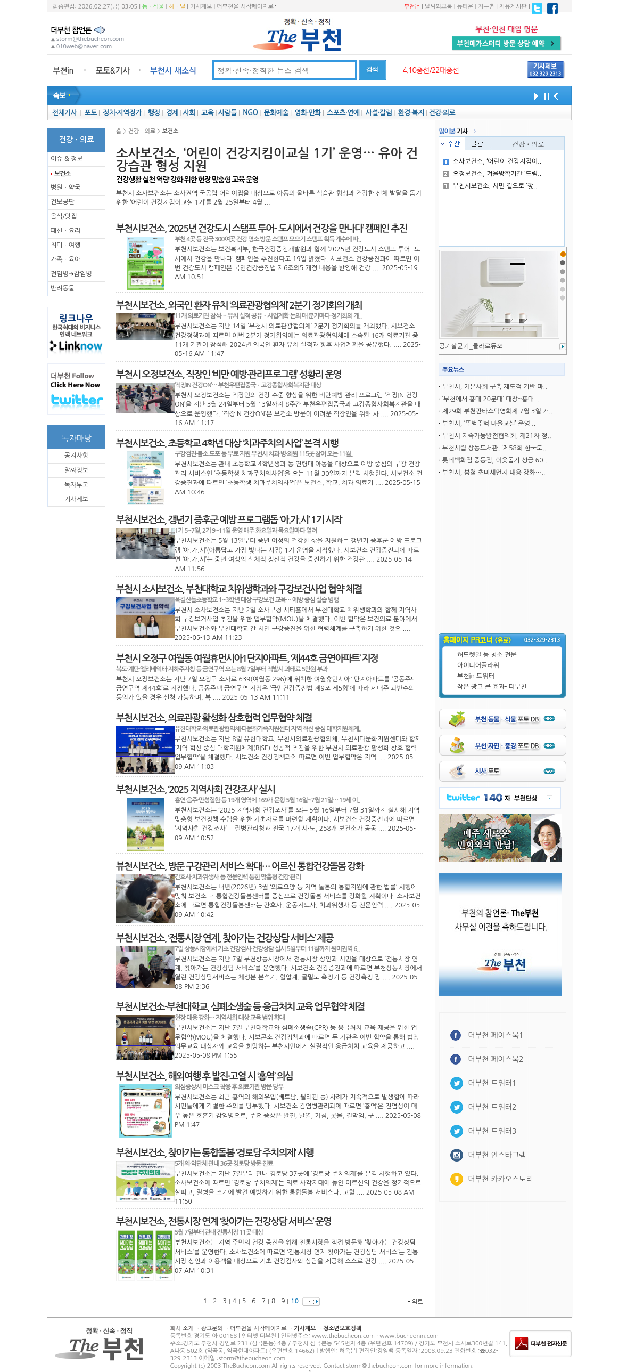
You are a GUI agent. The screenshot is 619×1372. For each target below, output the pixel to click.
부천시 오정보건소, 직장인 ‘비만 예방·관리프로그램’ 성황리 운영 (228, 374)
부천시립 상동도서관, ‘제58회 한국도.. (494, 448)
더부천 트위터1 (492, 1083)
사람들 (227, 112)
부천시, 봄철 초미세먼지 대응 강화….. (494, 472)
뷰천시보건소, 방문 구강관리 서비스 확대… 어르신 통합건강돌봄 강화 (240, 866)
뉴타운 (465, 7)
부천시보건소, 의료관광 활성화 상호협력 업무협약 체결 (214, 718)
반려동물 (63, 288)
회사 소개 (182, 1329)
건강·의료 (442, 112)
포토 (91, 112)
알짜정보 (76, 470)
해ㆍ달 (177, 7)
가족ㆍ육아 (65, 259)
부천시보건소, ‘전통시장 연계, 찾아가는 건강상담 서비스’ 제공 (224, 938)
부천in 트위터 (475, 676)
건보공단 (63, 202)
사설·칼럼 (379, 112)
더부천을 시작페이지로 (246, 6)
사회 (189, 112)
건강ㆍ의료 (528, 143)
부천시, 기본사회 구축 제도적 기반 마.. (494, 387)
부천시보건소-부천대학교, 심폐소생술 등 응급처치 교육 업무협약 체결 (240, 1007)
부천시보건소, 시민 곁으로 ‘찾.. (490, 186)
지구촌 (486, 7)
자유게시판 (513, 7)
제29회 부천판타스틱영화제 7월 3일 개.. (497, 411)
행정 (153, 112)
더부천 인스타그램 (497, 1155)
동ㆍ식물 (153, 7)
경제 (172, 112)
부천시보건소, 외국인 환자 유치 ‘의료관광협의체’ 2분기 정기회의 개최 (239, 305)
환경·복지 (411, 112)
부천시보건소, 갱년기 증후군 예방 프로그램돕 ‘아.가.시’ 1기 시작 (229, 520)
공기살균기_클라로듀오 (470, 346)
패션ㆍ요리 (65, 231)
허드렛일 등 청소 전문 (487, 655)
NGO (250, 112)
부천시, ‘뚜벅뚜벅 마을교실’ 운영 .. (488, 423)
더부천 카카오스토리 (500, 1179)
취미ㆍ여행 (65, 245)
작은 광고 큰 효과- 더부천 (492, 687)
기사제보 (201, 7)
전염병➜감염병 (71, 274)
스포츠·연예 (343, 112)
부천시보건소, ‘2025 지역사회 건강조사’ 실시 (195, 789)
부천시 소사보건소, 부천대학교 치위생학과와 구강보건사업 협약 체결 (239, 589)
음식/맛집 (64, 216)
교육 (207, 112)
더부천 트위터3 (492, 1131)
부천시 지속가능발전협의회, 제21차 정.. (496, 436)
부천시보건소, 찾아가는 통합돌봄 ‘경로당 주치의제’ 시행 (214, 1153)
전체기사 (64, 112)
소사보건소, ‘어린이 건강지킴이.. (492, 161)
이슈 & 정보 (67, 159)
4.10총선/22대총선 (430, 70)
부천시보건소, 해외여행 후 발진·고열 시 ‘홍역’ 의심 (204, 1076)
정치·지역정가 (122, 112)
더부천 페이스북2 (496, 1059)
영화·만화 (307, 112)
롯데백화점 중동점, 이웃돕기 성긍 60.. (494, 460)
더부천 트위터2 (492, 1107)
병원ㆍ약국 (65, 187)
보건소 (62, 174)
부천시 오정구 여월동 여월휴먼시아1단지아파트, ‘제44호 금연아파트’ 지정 (247, 658)
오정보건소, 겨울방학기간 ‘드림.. (492, 174)
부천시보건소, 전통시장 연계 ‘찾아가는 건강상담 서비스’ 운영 (223, 1222)
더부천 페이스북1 (496, 1035)
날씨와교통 (438, 7)
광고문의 (211, 1329)
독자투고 (76, 485)
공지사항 (76, 455)
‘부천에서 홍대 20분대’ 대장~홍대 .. (491, 399)
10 (295, 1301)
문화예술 (276, 112)
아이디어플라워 (478, 665)
